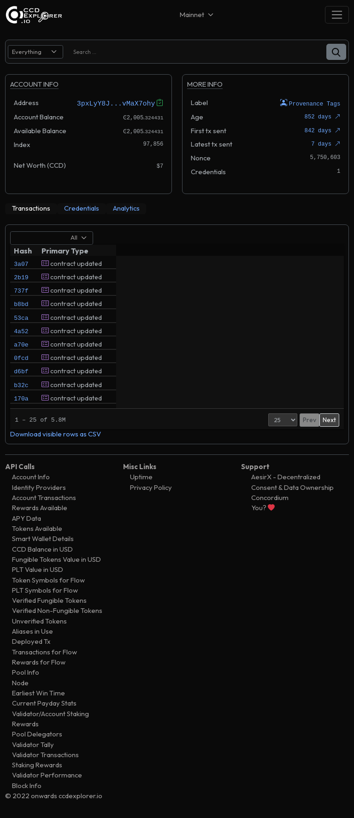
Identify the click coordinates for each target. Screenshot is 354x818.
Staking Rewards (37, 764)
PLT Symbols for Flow (45, 589)
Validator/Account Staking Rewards (50, 718)
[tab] (31, 208)
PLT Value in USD (37, 569)
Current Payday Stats (44, 703)
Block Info (26, 785)
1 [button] (295, 419)
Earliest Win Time (38, 692)
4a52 (21, 341)
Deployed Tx (31, 641)
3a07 (21, 263)
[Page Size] (253, 419)
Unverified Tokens (39, 620)
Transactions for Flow (44, 651)
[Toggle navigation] (337, 14)
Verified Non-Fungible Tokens (57, 610)
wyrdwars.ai (232, 262)
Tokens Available (37, 528)
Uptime (141, 476)
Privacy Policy (151, 487)
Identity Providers (39, 487)
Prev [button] (280, 419)
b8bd (21, 310)
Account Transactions (44, 497)
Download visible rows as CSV (55, 433)
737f (21, 294)
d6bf (21, 388)
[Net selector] (197, 14)
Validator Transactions (45, 754)
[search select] (35, 52)
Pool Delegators (37, 734)
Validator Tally (33, 744)
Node (20, 682)
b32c (21, 404)
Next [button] (329, 419)
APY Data (26, 517)
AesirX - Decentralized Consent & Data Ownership (292, 481)
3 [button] (314, 419)
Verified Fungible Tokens (49, 600)
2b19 (21, 279)
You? (263, 507)
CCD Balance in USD (42, 548)
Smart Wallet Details (43, 538)
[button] (336, 52)
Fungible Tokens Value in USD (56, 558)
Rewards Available (39, 507)
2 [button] (304, 419)
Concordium (270, 497)
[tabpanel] (177, 334)
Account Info (31, 476)
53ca (21, 326)
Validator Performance (47, 775)
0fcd (21, 373)
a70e (21, 357)
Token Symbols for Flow (48, 579)
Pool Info (25, 672)
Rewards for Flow (38, 661)
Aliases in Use (32, 631)
